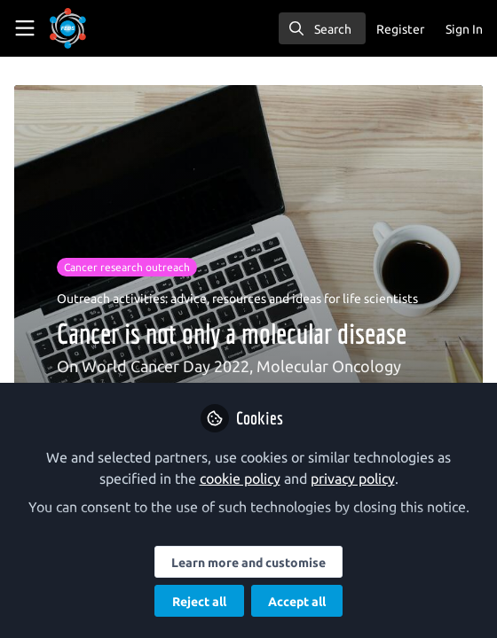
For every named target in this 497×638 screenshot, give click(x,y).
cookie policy (240, 478)
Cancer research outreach (127, 267)
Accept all (297, 602)
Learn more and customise (248, 563)
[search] (322, 28)
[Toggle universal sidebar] (25, 28)
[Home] (92, 28)
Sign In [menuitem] (464, 29)
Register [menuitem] (400, 29)
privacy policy (353, 478)
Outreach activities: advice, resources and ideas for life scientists (237, 299)
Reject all (199, 602)
